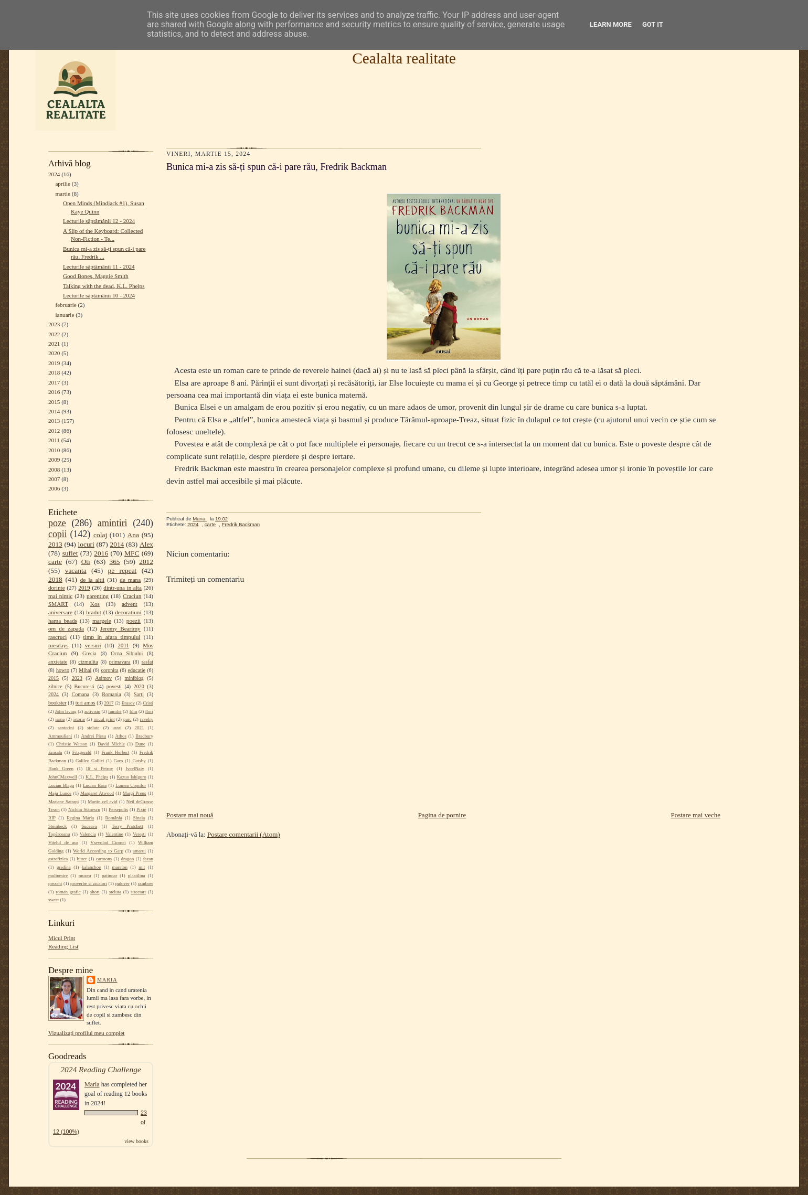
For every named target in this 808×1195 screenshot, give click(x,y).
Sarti (139, 694)
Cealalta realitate (403, 58)
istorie (79, 719)
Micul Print (61, 938)
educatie (136, 670)
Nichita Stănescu (84, 809)
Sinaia (139, 817)
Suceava (89, 826)
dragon (127, 858)
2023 (54, 324)
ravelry (146, 719)
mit (142, 867)
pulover (122, 883)
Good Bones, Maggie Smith (96, 276)
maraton (119, 867)
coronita (109, 670)
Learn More (611, 24)
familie (114, 711)
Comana (80, 694)
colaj (100, 535)
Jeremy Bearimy (120, 628)
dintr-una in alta (122, 587)
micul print (103, 719)
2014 (54, 411)
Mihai (85, 670)
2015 (54, 402)
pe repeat (122, 570)
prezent (55, 883)
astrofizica (58, 858)
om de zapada (66, 628)
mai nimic (60, 596)
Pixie (141, 809)
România (113, 817)
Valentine (114, 834)
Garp (118, 760)
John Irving (66, 711)
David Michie (111, 743)
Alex (146, 544)
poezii (133, 620)
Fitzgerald (81, 752)
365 (114, 562)
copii (57, 534)
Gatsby (138, 760)
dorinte (56, 587)
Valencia (88, 834)
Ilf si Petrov (99, 768)
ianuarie (64, 315)
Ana (133, 535)
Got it (652, 24)
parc (127, 719)
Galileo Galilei (90, 760)
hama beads (62, 620)
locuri (86, 544)
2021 (54, 343)
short (95, 891)
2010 (54, 450)
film (133, 711)
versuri (93, 645)
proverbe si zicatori (88, 883)
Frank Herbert (116, 752)
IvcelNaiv (135, 768)
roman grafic (68, 891)
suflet (70, 553)
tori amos (85, 703)
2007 (54, 479)
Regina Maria (80, 817)
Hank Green (60, 768)
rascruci (57, 637)
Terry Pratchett (127, 826)
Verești (139, 834)
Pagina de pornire (442, 815)
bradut (93, 612)
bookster (57, 703)
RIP (52, 817)
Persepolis (118, 809)
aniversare (60, 612)
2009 (54, 459)
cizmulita (88, 662)
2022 (54, 334)
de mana (130, 580)
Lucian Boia (95, 785)
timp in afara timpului (112, 637)
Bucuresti (85, 686)
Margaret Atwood (97, 793)
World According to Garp (98, 850)
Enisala (55, 752)
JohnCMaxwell (62, 777)
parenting (98, 596)
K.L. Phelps (97, 777)
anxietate (57, 662)
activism (92, 711)
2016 (54, 392)
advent (129, 604)
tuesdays (58, 645)
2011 (54, 440)
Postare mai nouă (190, 815)
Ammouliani (60, 736)
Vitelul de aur (63, 842)
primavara (120, 662)
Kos (95, 604)
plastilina (136, 875)
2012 (54, 431)
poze (57, 523)
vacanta (76, 570)
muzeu (85, 875)
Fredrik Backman (241, 524)
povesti (114, 686)
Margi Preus (134, 793)
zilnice (55, 686)
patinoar (109, 875)
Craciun (132, 596)
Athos (120, 736)
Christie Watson (71, 743)
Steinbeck (57, 826)
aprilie (62, 183)
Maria (107, 980)
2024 (54, 174)
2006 (54, 488)
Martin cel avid (103, 801)
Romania (111, 694)
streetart (138, 891)
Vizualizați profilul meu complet (86, 1033)
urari (117, 727)
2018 (54, 372)
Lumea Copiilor (130, 785)
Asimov (103, 678)
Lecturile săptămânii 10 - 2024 (99, 295)
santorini (66, 727)
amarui (139, 850)
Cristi (148, 703)
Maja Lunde (59, 793)
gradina (64, 867)
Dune (140, 743)
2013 (54, 421)
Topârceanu (59, 834)
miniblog (134, 678)
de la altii (92, 580)
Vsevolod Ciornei (108, 842)
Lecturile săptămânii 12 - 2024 (99, 221)
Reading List (63, 946)
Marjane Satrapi (63, 801)
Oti (85, 562)
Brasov (128, 703)
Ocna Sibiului (127, 653)
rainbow (145, 883)
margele (101, 620)
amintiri (112, 523)
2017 (54, 382)
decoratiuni (128, 612)
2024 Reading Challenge (100, 1069)
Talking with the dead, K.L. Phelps (104, 286)
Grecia (89, 653)
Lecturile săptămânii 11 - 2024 (99, 266)
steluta (115, 891)
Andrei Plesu (94, 736)
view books (136, 1141)
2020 (54, 353)
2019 (54, 363)
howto (62, 670)
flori (149, 711)
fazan (148, 858)
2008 (54, 469)
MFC (131, 553)
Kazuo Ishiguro (131, 777)
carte (55, 562)
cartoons (104, 858)
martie (62, 193)
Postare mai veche (695, 815)
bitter (82, 858)
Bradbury (144, 736)
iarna (60, 719)
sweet (53, 899)
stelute (93, 727)
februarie (65, 305)
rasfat (147, 662)
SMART (58, 604)
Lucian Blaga (61, 785)
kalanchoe (91, 867)
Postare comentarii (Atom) (243, 834)
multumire (58, 875)
